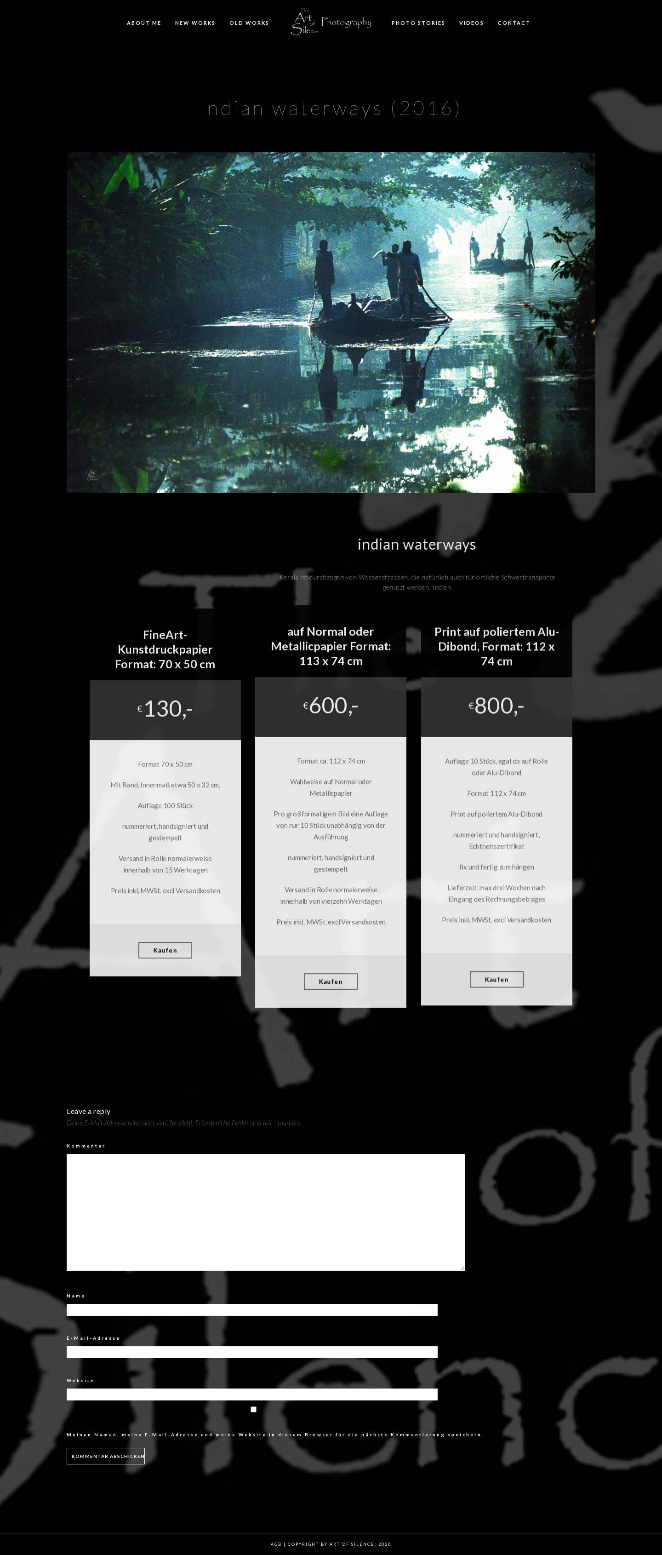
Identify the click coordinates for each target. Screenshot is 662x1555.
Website (81, 1380)
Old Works (249, 23)
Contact (514, 23)
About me (144, 23)
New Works (195, 23)
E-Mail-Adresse (96, 1338)
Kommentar (89, 1145)
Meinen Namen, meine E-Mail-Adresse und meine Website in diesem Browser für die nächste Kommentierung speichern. (275, 1434)
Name (79, 1295)
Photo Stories (418, 23)
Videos (471, 23)
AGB (276, 1544)
